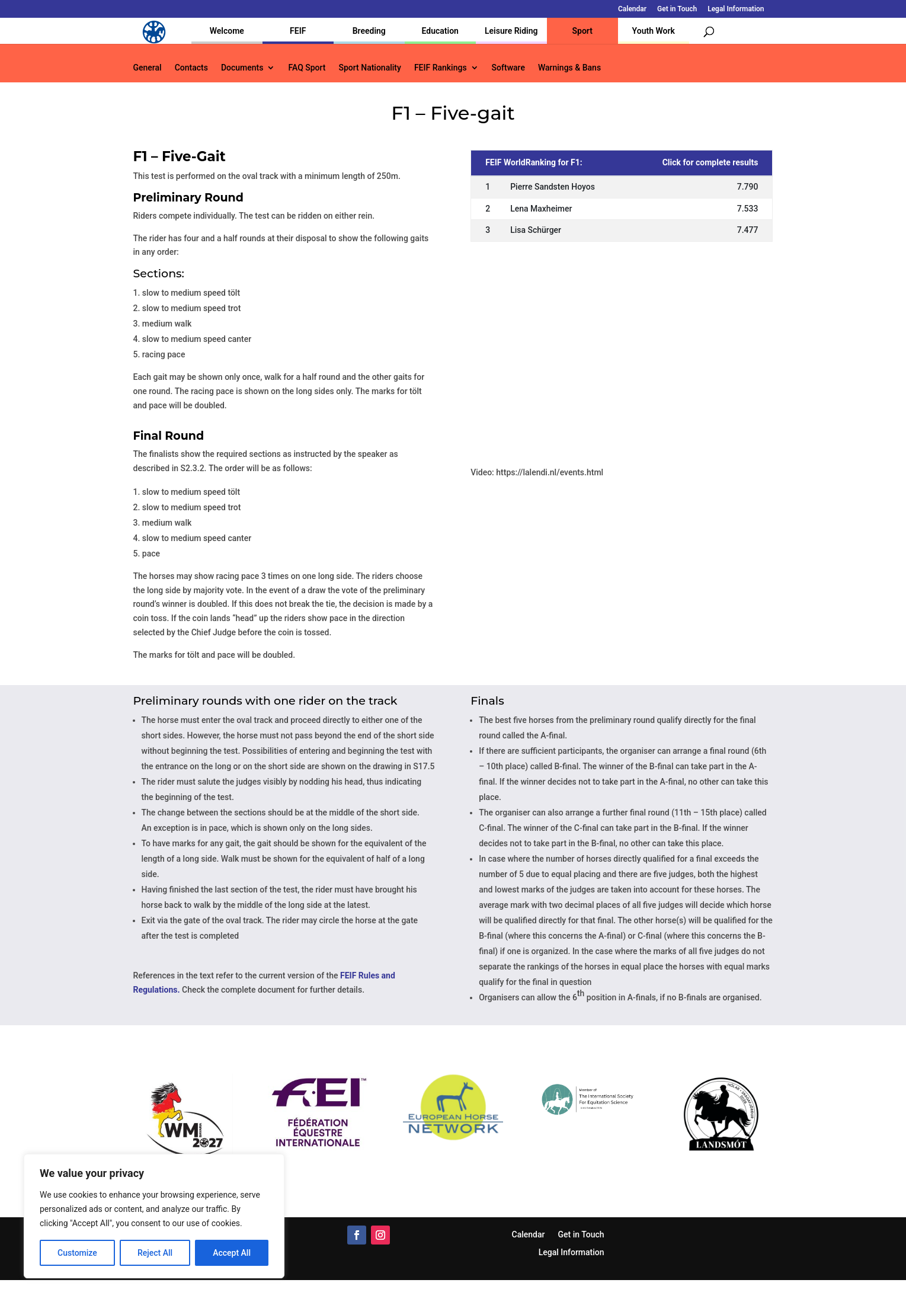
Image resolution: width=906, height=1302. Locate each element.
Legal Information (735, 9)
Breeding (369, 31)
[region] (154, 1216)
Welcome (227, 31)
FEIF (298, 31)
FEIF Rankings (440, 89)
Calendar (632, 9)
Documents (242, 89)
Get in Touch (677, 9)
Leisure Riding (511, 31)
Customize (77, 1253)
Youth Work (653, 31)
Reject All (154, 1253)
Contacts (191, 89)
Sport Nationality (370, 89)
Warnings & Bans (569, 89)
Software (508, 89)
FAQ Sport (306, 89)
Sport (582, 31)
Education (440, 31)
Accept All (232, 1253)
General (147, 89)
